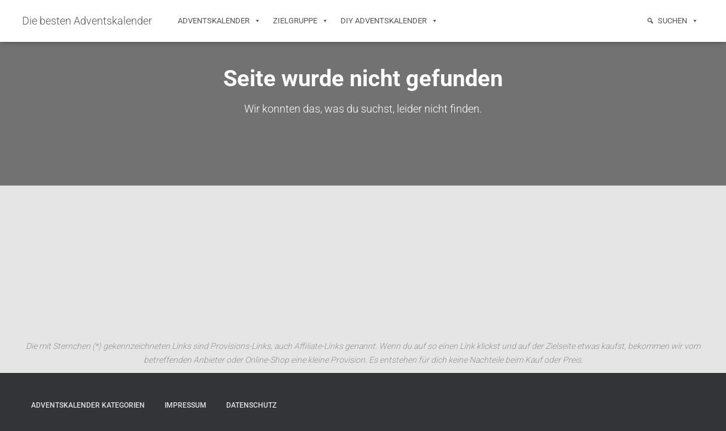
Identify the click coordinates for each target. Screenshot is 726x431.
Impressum (185, 405)
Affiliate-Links (318, 346)
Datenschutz (251, 405)
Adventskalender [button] (219, 21)
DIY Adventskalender (389, 21)
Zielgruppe (301, 21)
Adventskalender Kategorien (88, 405)
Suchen (678, 21)
